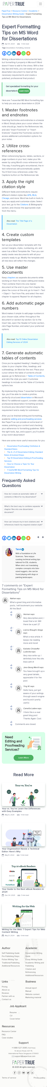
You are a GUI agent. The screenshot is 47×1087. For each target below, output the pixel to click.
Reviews (5, 993)
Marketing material (33, 997)
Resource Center (9, 1031)
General (27, 48)
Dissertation (10, 48)
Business (30, 981)
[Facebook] (4, 53)
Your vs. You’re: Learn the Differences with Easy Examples (21, 810)
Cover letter (15, 1019)
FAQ (3, 1034)
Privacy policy (39, 1078)
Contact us (6, 999)
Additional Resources (11, 966)
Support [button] (23, 1043)
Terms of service (9, 1078)
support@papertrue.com (25, 1056)
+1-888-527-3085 (19, 1048)
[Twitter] (9, 53)
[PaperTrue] (23, 1062)
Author (6, 948)
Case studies (7, 1037)
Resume (13, 1012)
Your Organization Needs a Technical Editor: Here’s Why (20, 850)
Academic (31, 948)
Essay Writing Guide (33, 959)
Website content (32, 994)
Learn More (23, 757)
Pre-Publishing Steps (10, 956)
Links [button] (5, 981)
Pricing (4, 986)
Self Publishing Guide (10, 953)
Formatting (20, 48)
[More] (28, 53)
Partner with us (8, 996)
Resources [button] (8, 1026)
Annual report (31, 988)
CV (11, 1015)
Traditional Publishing (10, 962)
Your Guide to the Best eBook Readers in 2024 (23, 890)
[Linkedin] (14, 53)
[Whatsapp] (23, 53)
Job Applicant (18, 1006)
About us (6, 990)
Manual (28, 991)
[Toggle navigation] (40, 3)
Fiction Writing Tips (10, 959)
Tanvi (18, 549)
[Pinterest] (19, 53)
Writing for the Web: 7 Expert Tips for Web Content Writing (23, 930)
